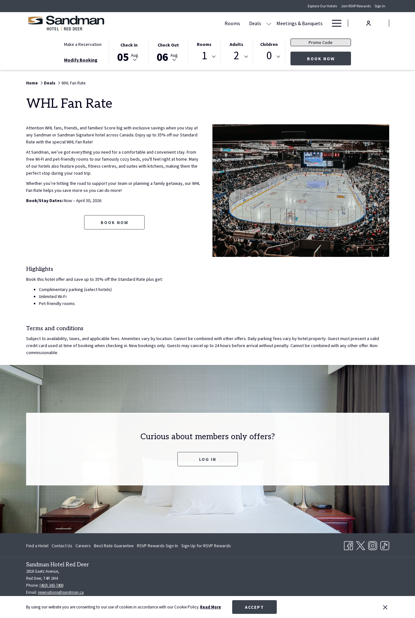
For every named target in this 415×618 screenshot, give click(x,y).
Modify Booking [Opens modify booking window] (80, 60)
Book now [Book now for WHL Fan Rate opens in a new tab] (114, 222)
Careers (83, 546)
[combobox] (204, 56)
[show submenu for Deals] (208, 23)
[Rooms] (171, 23)
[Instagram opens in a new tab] (372, 544)
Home (32, 83)
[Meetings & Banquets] (238, 23)
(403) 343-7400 (51, 585)
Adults (236, 44)
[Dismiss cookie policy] (385, 607)
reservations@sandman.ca (61, 592)
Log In (207, 459)
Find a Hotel (37, 546)
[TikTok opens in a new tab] (384, 544)
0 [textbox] (269, 55)
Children (269, 44)
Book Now (329, 58)
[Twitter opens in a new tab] (360, 544)
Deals (49, 83)
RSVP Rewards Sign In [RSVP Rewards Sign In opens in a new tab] (157, 546)
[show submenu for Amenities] (324, 23)
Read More (210, 607)
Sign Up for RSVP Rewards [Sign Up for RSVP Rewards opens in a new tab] (206, 546)
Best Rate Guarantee (114, 546)
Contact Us (62, 546)
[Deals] (194, 23)
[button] (129, 51)
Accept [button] (254, 607)
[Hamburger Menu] (334, 23)
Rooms (204, 44)
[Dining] (278, 23)
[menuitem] (38, 545)
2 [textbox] (236, 55)
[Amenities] (305, 23)
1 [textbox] (204, 55)
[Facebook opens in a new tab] (348, 544)
